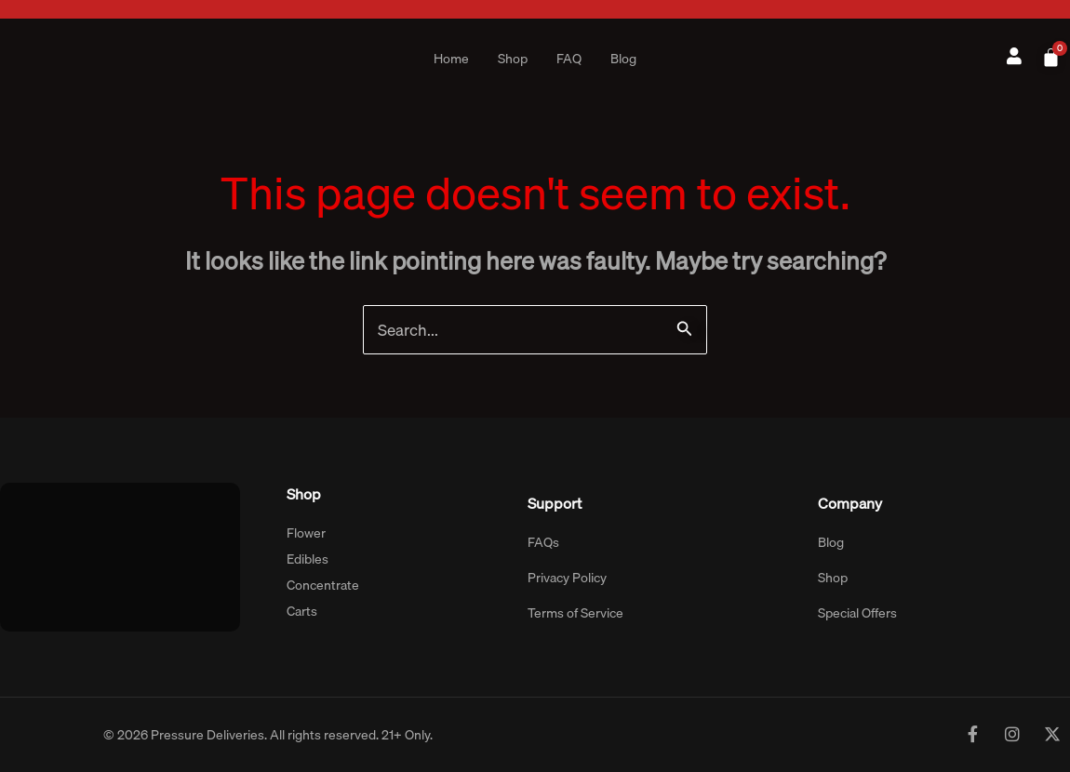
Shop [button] (513, 58)
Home (451, 58)
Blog (623, 58)
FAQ (569, 58)
